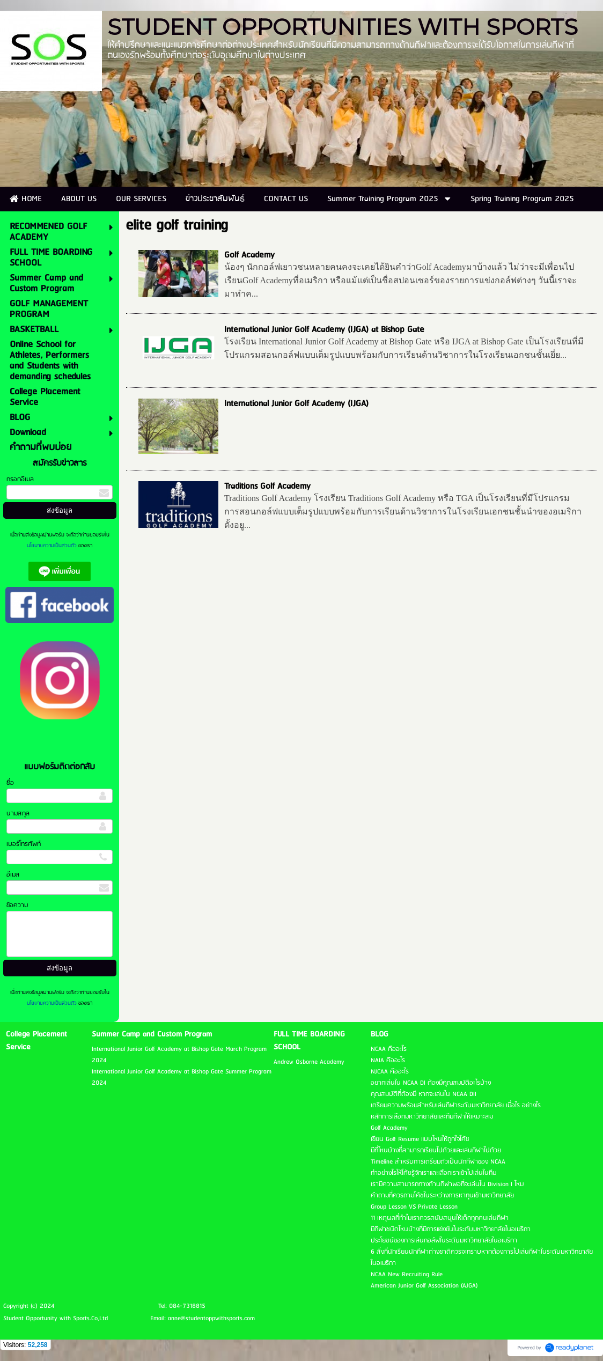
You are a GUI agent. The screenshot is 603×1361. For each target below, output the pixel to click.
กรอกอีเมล (20, 479)
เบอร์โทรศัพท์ (23, 844)
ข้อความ (17, 905)
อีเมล (12, 874)
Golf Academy (249, 255)
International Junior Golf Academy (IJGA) (296, 403)
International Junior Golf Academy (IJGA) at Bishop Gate (324, 329)
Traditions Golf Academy (267, 486)
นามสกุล (18, 813)
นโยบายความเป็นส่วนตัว (52, 545)
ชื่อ (10, 783)
